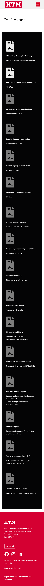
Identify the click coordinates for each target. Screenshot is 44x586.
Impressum (8, 568)
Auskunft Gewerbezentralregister (19, 109)
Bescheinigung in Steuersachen (18, 139)
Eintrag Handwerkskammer (16, 222)
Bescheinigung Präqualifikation (18, 166)
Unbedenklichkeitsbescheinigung (19, 192)
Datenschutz (18, 568)
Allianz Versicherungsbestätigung (19, 56)
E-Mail (8, 546)
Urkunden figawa (12, 426)
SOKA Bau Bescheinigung (16, 391)
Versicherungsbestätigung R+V (18, 456)
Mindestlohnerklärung (14, 332)
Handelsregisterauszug (15, 305)
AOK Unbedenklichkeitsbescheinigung (21, 82)
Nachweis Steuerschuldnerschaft (19, 361)
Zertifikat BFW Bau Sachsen (16, 489)
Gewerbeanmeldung (14, 275)
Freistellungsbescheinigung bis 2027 (20, 249)
